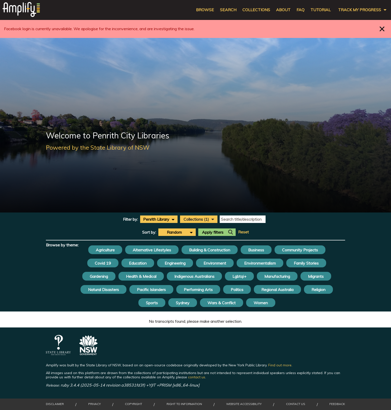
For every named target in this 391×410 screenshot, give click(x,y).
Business (256, 249)
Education (138, 263)
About (283, 9)
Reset (243, 232)
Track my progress (359, 9)
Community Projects (300, 249)
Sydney (183, 302)
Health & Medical (141, 276)
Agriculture (105, 249)
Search (228, 9)
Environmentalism (260, 263)
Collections (256, 9)
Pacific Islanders (151, 289)
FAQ (300, 9)
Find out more (280, 365)
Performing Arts (198, 289)
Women (261, 302)
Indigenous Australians (194, 276)
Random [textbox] (174, 232)
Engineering (175, 263)
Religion (318, 289)
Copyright (133, 404)
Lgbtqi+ (239, 276)
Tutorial (320, 9)
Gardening (99, 276)
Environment (214, 263)
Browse (205, 9)
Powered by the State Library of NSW (98, 147)
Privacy (94, 404)
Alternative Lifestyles (152, 249)
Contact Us (295, 404)
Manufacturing (277, 276)
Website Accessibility (244, 404)
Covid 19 (103, 263)
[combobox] (159, 219)
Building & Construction (209, 249)
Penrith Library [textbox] (156, 219)
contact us (196, 377)
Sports (152, 302)
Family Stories (306, 263)
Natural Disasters (103, 289)
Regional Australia (277, 289)
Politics (237, 289)
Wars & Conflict (221, 302)
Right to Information (184, 404)
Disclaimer (55, 404)
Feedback (337, 404)
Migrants (316, 276)
